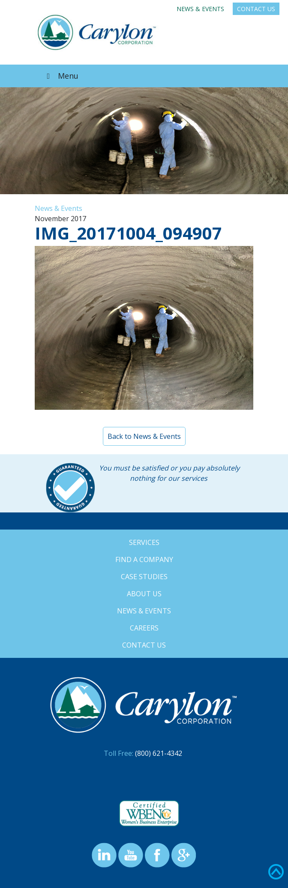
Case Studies (144, 576)
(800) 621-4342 (158, 753)
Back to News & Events (144, 436)
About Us (144, 593)
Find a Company (144, 559)
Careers (144, 628)
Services (144, 542)
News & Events (200, 9)
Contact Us (256, 9)
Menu (60, 76)
